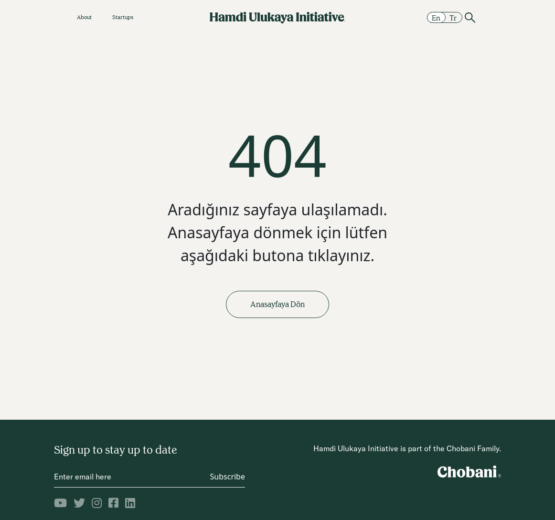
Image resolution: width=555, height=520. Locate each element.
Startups (122, 17)
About (84, 17)
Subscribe (227, 476)
